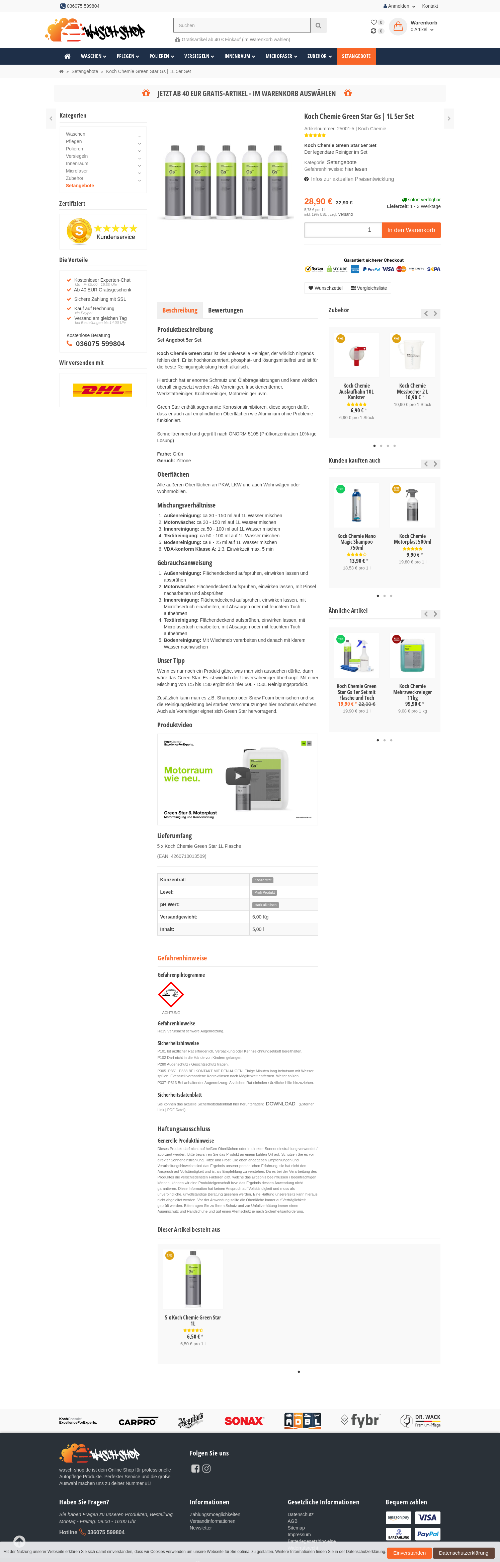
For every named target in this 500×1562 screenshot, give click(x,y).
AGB (293, 1515)
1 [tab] (374, 442)
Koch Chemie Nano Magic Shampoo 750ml (356, 537)
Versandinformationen (212, 1515)
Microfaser (282, 56)
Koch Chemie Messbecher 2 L (412, 385)
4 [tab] (394, 442)
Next (435, 310)
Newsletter (201, 1521)
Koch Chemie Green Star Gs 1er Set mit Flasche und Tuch (357, 687)
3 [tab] (388, 442)
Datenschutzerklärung (439, 1555)
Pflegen (128, 56)
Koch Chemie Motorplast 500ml (412, 535)
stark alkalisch (265, 902)
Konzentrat (262, 877)
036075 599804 (105, 1526)
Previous (424, 310)
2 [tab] (381, 442)
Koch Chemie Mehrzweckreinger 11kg (412, 687)
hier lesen (355, 168)
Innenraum (240, 56)
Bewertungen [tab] (225, 307)
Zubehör (320, 56)
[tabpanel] (357, 379)
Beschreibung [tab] (179, 307)
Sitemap (296, 1521)
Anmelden (400, 6)
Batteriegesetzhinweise (312, 1535)
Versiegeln (199, 56)
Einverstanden (402, 1555)
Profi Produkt (264, 890)
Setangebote (356, 56)
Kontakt (430, 6)
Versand (344, 212)
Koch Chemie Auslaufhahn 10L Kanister (356, 388)
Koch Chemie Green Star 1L (196, 1315)
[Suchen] (242, 25)
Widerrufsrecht (303, 1542)
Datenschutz (301, 1508)
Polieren (162, 56)
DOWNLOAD (277, 1100)
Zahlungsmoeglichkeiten (215, 1508)
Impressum (299, 1528)
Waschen (94, 56)
